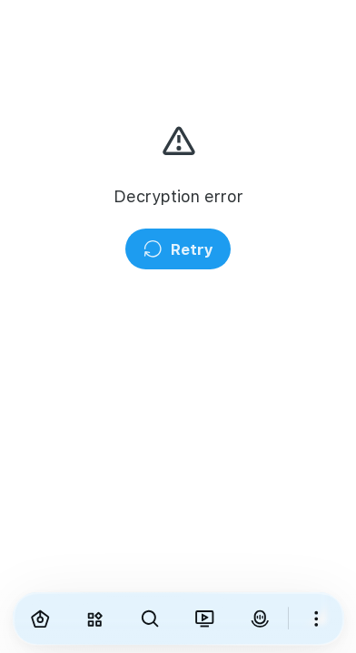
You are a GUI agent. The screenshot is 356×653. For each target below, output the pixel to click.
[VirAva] (260, 618)
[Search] (150, 618)
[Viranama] (204, 618)
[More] (316, 618)
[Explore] (95, 618)
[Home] (40, 618)
